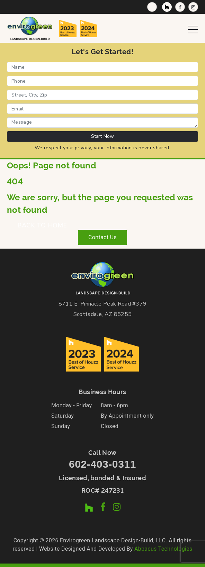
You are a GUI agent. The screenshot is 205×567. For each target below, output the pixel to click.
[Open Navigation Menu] (193, 28)
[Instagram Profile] (193, 7)
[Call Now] (152, 7)
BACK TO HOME (42, 225)
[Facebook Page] (180, 7)
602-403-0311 (102, 464)
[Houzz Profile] (167, 7)
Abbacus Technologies (163, 548)
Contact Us (102, 237)
